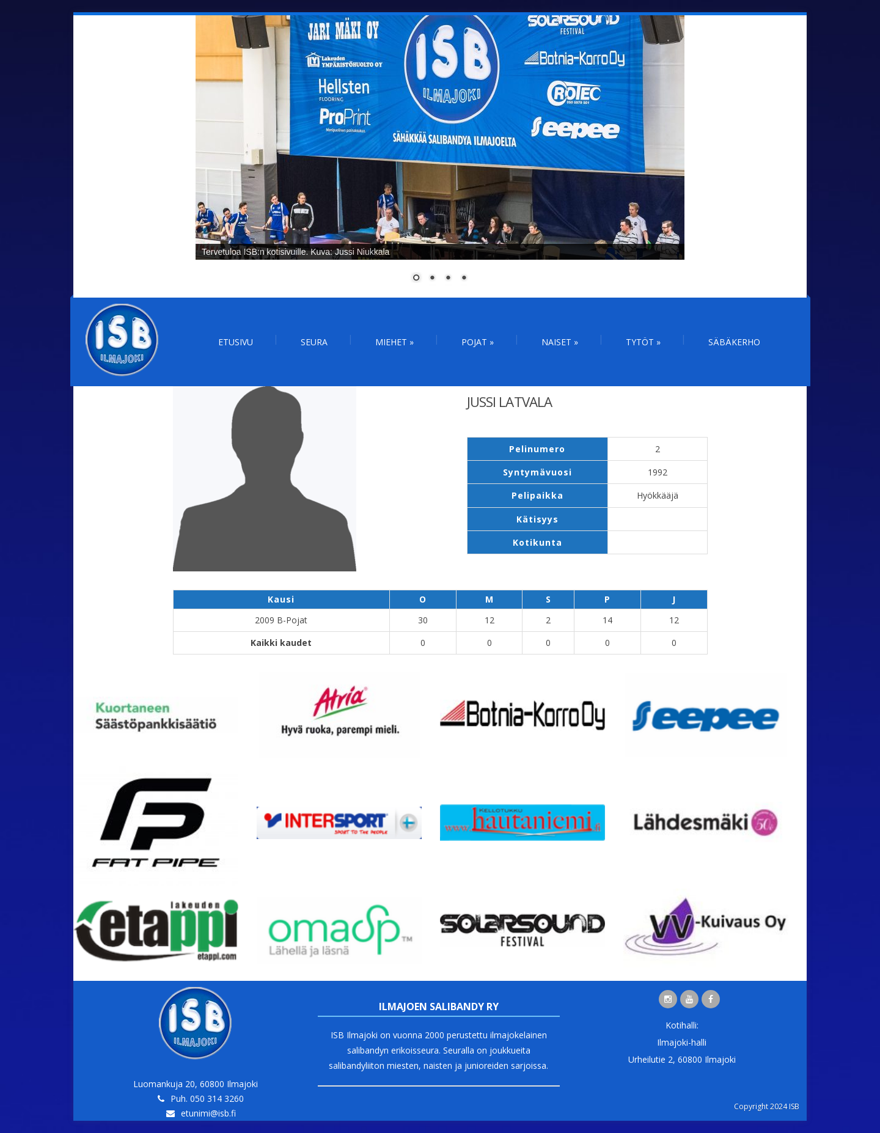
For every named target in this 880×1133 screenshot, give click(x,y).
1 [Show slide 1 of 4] (416, 278)
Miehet (394, 342)
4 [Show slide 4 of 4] (464, 278)
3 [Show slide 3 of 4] (448, 278)
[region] (440, 156)
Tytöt (643, 342)
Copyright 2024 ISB (766, 1106)
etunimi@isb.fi (208, 1113)
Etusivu (235, 342)
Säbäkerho (734, 342)
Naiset (559, 342)
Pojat (477, 342)
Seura (314, 342)
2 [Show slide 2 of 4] (432, 278)
